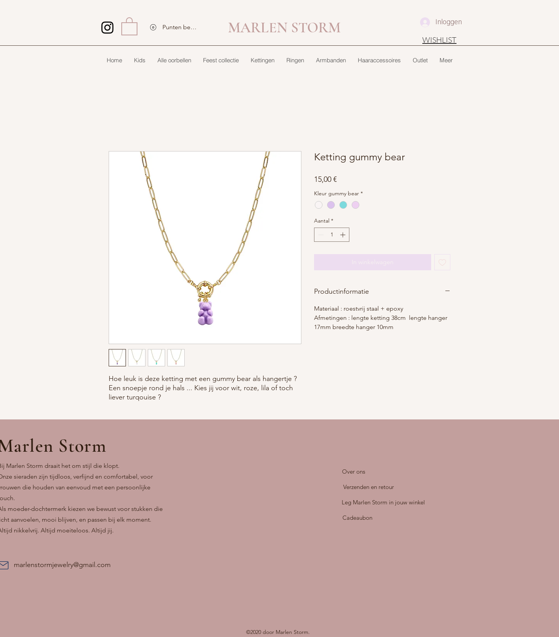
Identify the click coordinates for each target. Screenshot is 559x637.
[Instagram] (107, 27)
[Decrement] (320, 234)
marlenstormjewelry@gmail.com (62, 564)
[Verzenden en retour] (368, 487)
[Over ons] (353, 471)
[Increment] (343, 234)
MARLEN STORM (284, 28)
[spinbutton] (332, 234)
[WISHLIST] (439, 39)
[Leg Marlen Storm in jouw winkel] (383, 502)
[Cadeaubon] (357, 518)
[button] (129, 25)
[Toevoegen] (442, 262)
